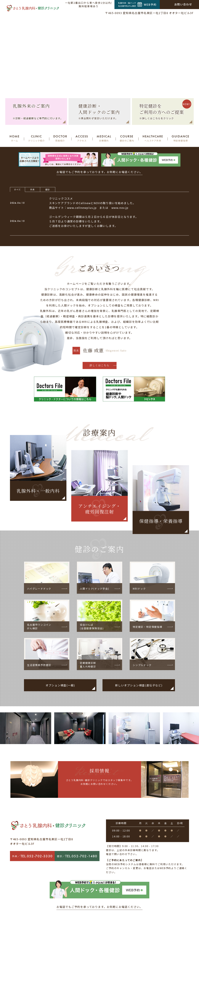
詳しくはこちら (99, 365)
